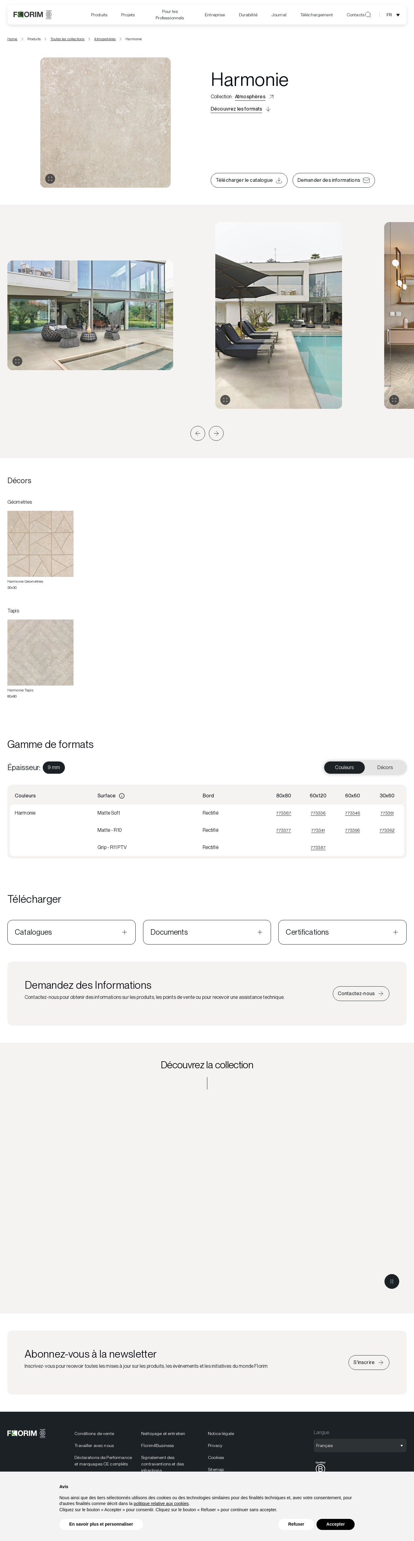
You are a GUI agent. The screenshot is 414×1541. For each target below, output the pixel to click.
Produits (99, 14)
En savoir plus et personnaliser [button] (101, 1524)
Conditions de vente (94, 1435)
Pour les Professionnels (170, 14)
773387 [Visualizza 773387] (318, 849)
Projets (128, 14)
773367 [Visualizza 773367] (283, 814)
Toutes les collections (67, 41)
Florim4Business (157, 1447)
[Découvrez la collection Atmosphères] (207, 1198)
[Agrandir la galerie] (17, 363)
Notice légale (221, 1435)
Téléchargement (316, 14)
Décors (385, 769)
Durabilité (248, 14)
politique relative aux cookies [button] (161, 1503)
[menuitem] (99, 14)
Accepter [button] (335, 1524)
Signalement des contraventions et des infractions (162, 1466)
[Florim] (32, 14)
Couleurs (344, 769)
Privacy (215, 1447)
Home (12, 41)
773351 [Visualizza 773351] (387, 814)
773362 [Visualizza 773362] (387, 832)
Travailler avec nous (94, 1447)
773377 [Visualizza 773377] (283, 832)
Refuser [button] (296, 1524)
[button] (197, 435)
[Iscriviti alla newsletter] (368, 1364)
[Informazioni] (121, 798)
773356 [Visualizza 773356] (352, 832)
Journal (278, 14)
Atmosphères (105, 41)
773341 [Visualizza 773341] (318, 832)
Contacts (355, 14)
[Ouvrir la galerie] (50, 181)
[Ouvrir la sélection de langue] (394, 14)
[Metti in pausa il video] (391, 1283)
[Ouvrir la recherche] (368, 14)
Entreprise (215, 14)
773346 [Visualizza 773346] (352, 814)
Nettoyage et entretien (163, 1435)
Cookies (216, 1459)
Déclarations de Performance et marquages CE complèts (103, 1463)
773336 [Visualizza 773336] (318, 814)
